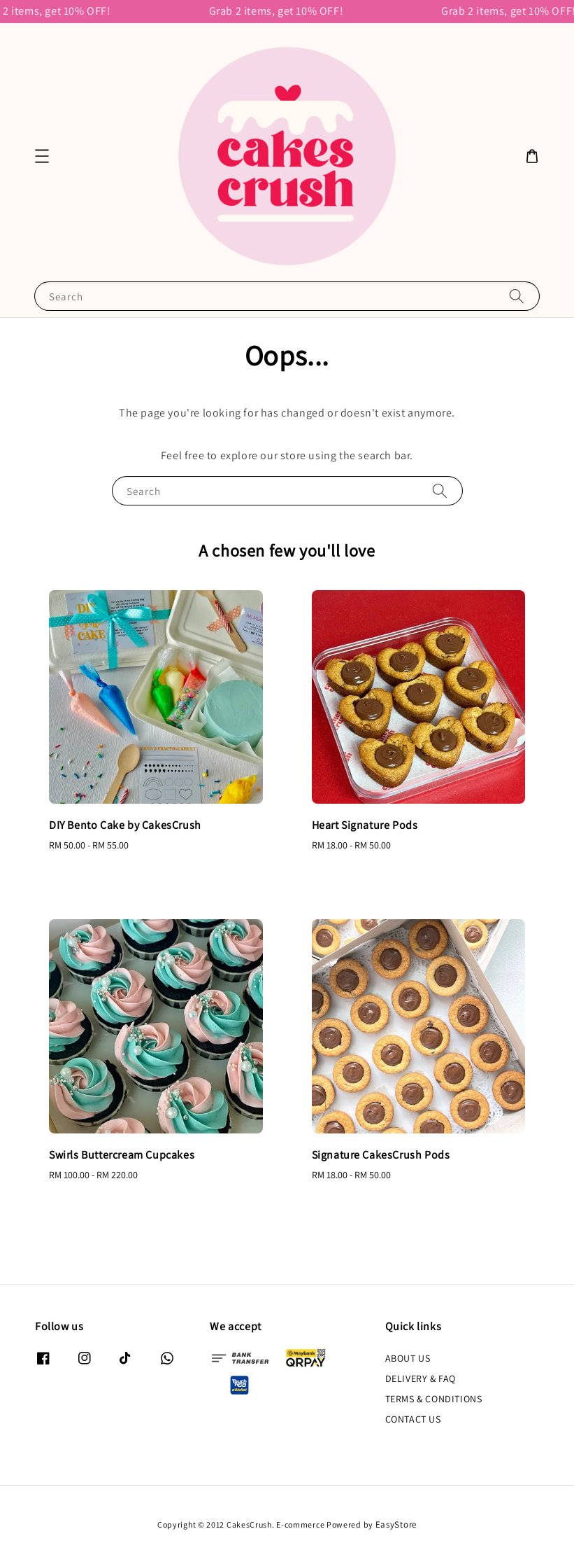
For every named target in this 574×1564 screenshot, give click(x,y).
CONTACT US (413, 1419)
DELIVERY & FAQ (420, 1378)
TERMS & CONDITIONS (433, 1398)
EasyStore (396, 1524)
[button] (42, 156)
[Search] (516, 295)
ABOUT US (408, 1358)
